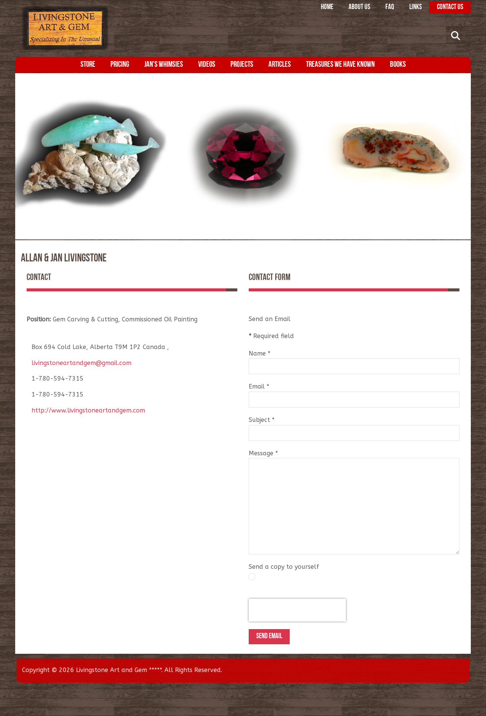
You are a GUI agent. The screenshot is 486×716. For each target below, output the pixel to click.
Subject (262, 419)
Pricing (119, 65)
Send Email (269, 636)
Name (259, 353)
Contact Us (450, 7)
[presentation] (297, 610)
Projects (241, 65)
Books (398, 65)
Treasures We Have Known (340, 65)
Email (259, 386)
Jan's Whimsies (163, 65)
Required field (271, 336)
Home (327, 7)
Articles (279, 65)
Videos (206, 65)
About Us (359, 7)
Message (263, 453)
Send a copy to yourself (284, 566)
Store (87, 65)
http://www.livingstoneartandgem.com (88, 410)
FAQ (389, 7)
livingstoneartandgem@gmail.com (81, 363)
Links (415, 7)
